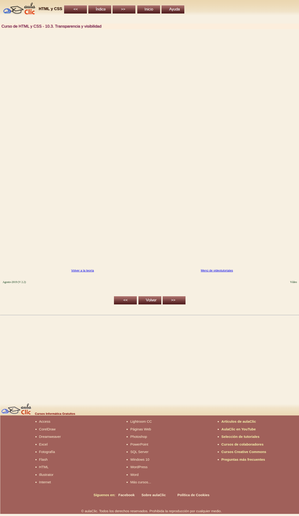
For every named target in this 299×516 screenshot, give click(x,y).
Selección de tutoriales (240, 437)
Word (134, 475)
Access (44, 421)
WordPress (139, 467)
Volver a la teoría (82, 270)
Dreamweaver (50, 437)
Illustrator (46, 475)
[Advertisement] (141, 71)
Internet (45, 482)
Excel (43, 444)
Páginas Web (140, 429)
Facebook (126, 495)
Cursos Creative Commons (243, 452)
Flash (43, 459)
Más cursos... (140, 482)
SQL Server (139, 452)
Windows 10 (139, 459)
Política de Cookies (193, 495)
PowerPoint (139, 444)
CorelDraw (47, 429)
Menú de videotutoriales (217, 270)
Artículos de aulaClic (238, 421)
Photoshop (138, 437)
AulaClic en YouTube (238, 429)
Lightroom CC (141, 421)
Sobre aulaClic (153, 495)
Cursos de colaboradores (242, 444)
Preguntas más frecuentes (243, 459)
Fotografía (47, 452)
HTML (44, 467)
